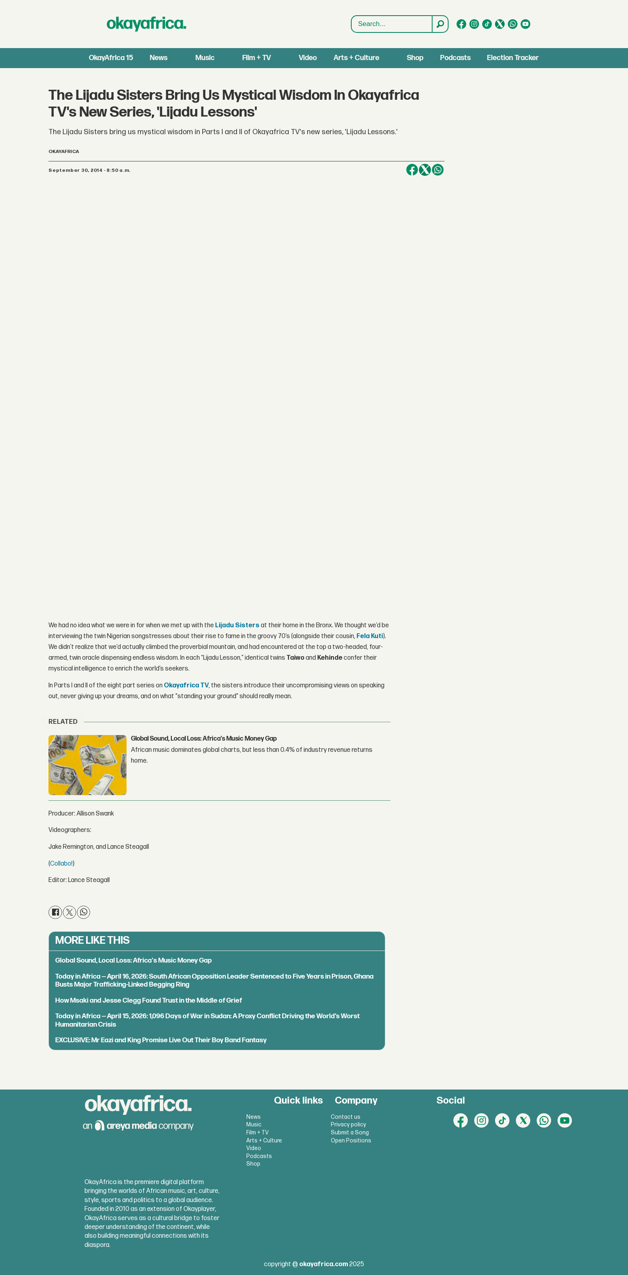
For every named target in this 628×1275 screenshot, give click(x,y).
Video (308, 58)
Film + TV (256, 58)
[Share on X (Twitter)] (425, 170)
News (158, 58)
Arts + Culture (356, 58)
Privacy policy (348, 1124)
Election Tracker (513, 58)
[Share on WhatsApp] (438, 170)
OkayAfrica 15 (111, 58)
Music (205, 58)
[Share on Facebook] (412, 170)
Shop (415, 58)
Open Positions (351, 1140)
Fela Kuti (369, 636)
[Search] (440, 24)
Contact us (345, 1117)
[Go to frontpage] (147, 24)
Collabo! (61, 864)
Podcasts (455, 58)
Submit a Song (350, 1132)
